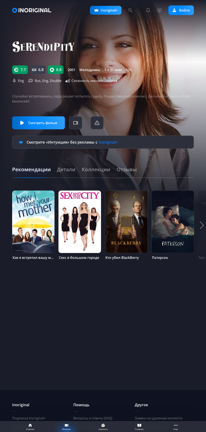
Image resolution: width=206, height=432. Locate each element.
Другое (141, 404)
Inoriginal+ (108, 142)
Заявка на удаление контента (158, 418)
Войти (181, 10)
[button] (202, 225)
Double (55, 80)
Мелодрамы (89, 69)
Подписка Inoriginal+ (29, 418)
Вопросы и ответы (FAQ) (92, 418)
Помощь (81, 404)
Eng (21, 80)
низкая (111, 80)
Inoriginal (20, 404)
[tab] (31, 169)
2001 (71, 69)
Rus (38, 80)
